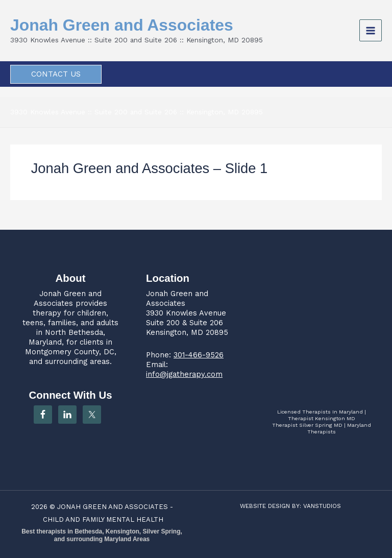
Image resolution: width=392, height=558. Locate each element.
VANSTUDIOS (322, 506)
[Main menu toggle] (370, 30)
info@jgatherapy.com (184, 374)
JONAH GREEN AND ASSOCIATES (112, 507)
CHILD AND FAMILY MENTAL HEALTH (103, 519)
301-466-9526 (199, 354)
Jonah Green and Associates (121, 25)
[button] (56, 74)
